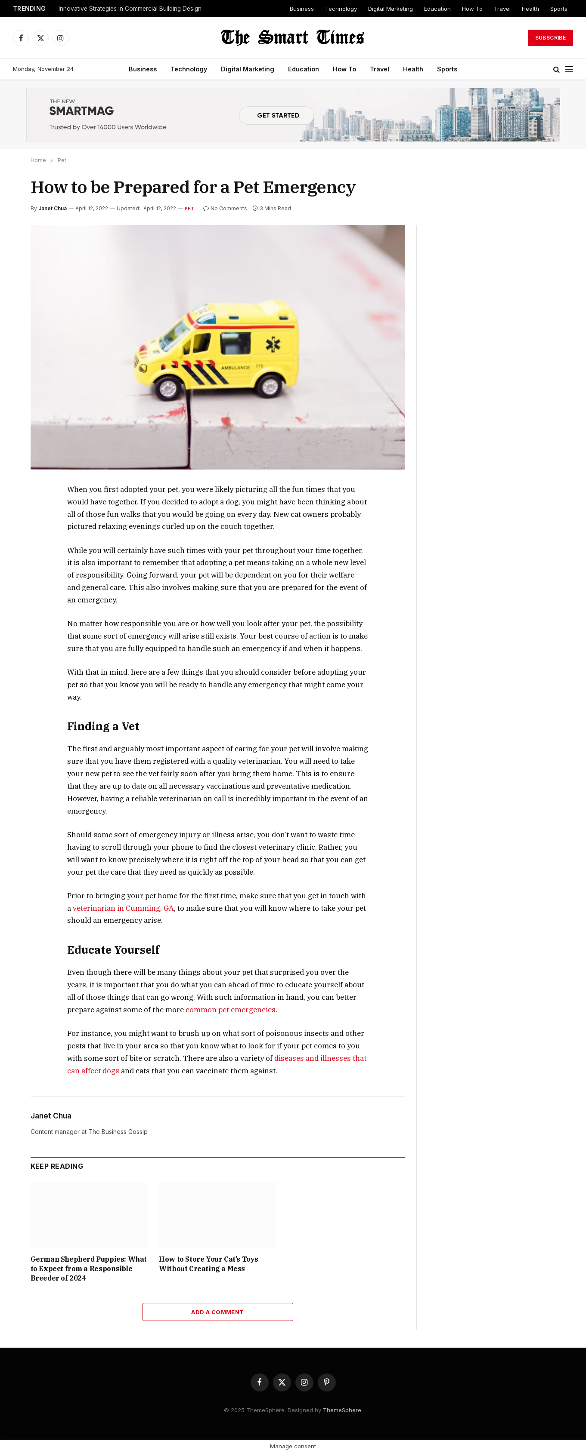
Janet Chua (52, 208)
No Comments (225, 208)
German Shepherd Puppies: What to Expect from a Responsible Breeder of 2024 (89, 1268)
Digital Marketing (390, 8)
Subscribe (550, 37)
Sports (558, 8)
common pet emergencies (231, 1009)
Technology (341, 8)
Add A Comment (217, 1312)
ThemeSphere (342, 1410)
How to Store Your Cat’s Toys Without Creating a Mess (208, 1264)
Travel (502, 8)
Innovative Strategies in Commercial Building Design (130, 8)
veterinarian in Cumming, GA (123, 908)
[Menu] (569, 69)
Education (437, 8)
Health (530, 8)
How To (472, 8)
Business (302, 8)
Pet (190, 209)
